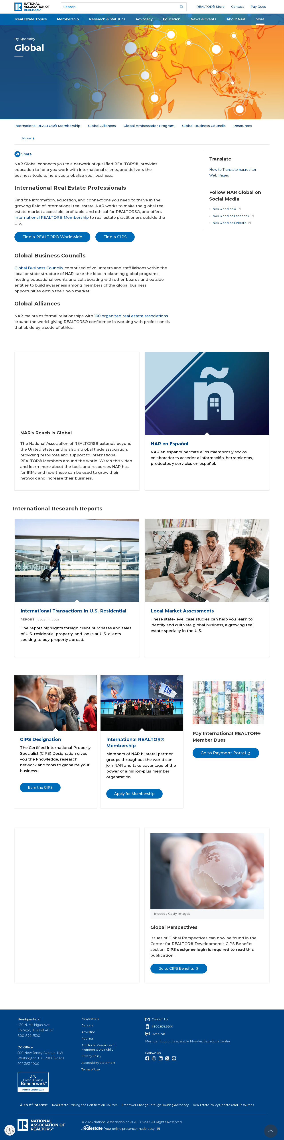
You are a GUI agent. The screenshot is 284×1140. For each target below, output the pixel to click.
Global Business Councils (38, 255)
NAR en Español (171, 429)
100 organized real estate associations (131, 303)
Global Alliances (102, 126)
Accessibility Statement (98, 1062)
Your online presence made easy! (132, 1128)
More (260, 19)
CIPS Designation (40, 728)
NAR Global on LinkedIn (232, 210)
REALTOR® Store (210, 7)
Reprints (87, 1038)
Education (171, 19)
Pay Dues (258, 7)
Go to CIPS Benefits (180, 955)
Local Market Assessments (183, 600)
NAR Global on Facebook (233, 203)
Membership (68, 19)
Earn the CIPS (40, 777)
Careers (87, 1025)
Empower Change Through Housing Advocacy (155, 1104)
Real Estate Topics (31, 19)
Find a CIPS (115, 224)
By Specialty (24, 39)
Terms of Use (90, 1069)
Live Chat (158, 1033)
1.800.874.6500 (162, 1026)
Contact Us (160, 1018)
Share (23, 141)
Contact (237, 7)
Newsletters (90, 1018)
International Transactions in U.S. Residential (75, 600)
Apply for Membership (134, 783)
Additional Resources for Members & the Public (99, 1047)
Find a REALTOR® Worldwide (52, 224)
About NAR (236, 19)
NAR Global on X (227, 196)
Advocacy (144, 19)
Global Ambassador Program (149, 126)
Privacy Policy (91, 1055)
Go (181, 6)
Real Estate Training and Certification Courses (84, 1104)
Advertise (88, 1031)
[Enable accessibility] (9, 1130)
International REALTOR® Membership (47, 126)
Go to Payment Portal (225, 742)
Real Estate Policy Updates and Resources (223, 1104)
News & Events (203, 19)
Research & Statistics (107, 19)
